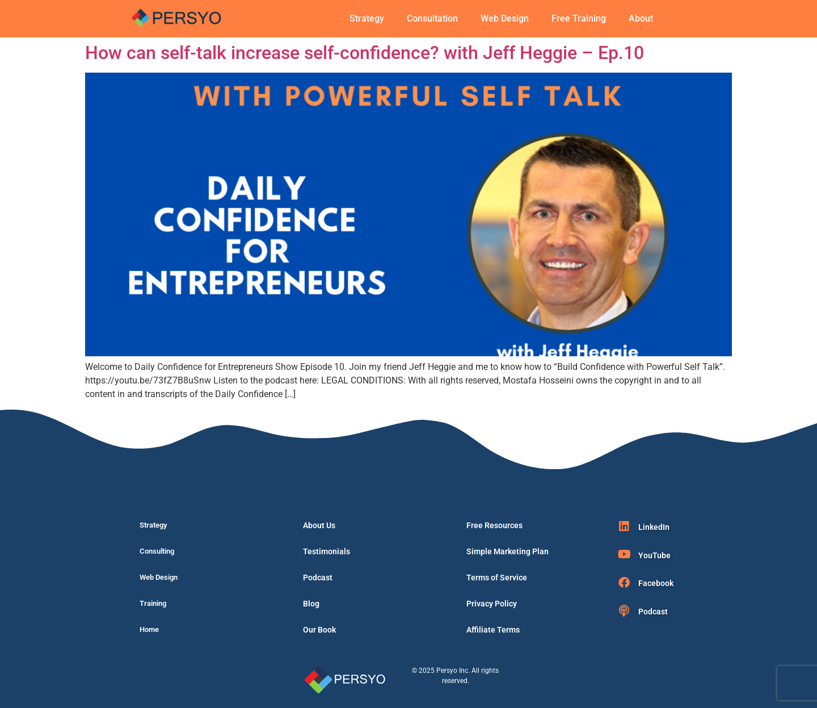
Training (153, 603)
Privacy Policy (491, 603)
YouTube (654, 555)
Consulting (157, 551)
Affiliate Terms (493, 629)
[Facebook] (624, 582)
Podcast (317, 577)
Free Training (578, 18)
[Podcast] (624, 611)
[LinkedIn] (624, 526)
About (641, 18)
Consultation (432, 18)
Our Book (319, 629)
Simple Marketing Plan (507, 551)
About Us (319, 525)
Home (149, 629)
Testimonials (326, 551)
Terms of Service (496, 577)
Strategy (366, 18)
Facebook (655, 583)
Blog (311, 603)
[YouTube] (624, 554)
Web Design (505, 18)
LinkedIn (653, 527)
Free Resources (494, 525)
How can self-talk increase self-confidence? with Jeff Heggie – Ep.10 (364, 53)
